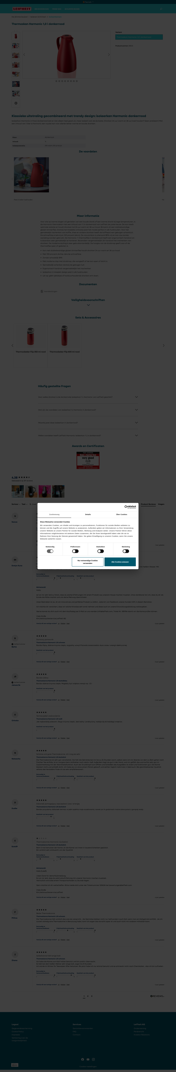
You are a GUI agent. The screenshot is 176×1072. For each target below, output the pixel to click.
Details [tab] (88, 514)
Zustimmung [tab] (54, 514)
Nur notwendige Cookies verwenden (88, 561)
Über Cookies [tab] (121, 514)
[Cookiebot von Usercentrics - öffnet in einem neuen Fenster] (126, 507)
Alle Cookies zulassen (120, 562)
